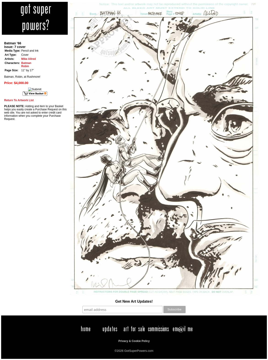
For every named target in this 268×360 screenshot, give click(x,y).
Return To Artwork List (19, 100)
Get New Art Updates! (134, 301)
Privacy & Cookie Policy (134, 341)
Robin (25, 66)
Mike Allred (28, 59)
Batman (26, 63)
